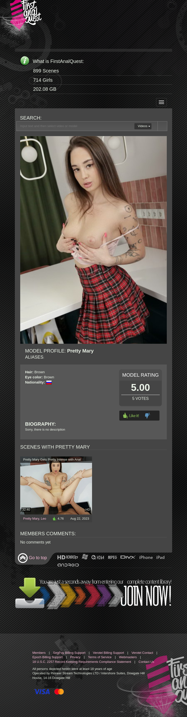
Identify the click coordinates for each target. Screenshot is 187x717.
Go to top (32, 558)
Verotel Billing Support (108, 653)
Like (131, 415)
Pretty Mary (31, 518)
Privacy (75, 657)
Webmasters (128, 657)
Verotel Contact (142, 653)
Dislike (147, 415)
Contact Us (146, 662)
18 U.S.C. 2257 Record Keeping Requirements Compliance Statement (81, 662)
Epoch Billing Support (47, 657)
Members (39, 653)
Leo (43, 518)
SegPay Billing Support (69, 653)
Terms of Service (100, 657)
